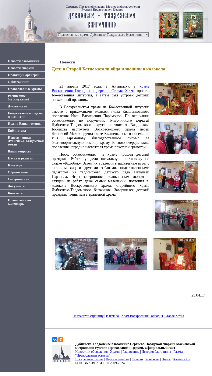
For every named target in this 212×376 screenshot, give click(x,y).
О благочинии (18, 82)
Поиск (166, 359)
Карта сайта (181, 359)
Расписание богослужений (18, 97)
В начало (112, 316)
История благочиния (156, 351)
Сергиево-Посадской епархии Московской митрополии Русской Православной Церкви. (103, 8)
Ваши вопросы (19, 151)
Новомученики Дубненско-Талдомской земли (26, 141)
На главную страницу (88, 316)
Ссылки (137, 359)
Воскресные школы (89, 359)
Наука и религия (20, 158)
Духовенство (17, 106)
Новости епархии (21, 68)
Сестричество (18, 179)
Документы (16, 186)
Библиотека (17, 130)
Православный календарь (19, 201)
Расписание (131, 351)
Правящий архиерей (23, 75)
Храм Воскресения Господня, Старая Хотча (152, 316)
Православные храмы (25, 89)
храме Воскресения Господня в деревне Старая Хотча (100, 88)
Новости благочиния (23, 61)
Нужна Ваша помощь (24, 123)
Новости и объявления (91, 351)
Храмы (115, 351)
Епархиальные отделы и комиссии (25, 114)
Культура (15, 165)
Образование (18, 172)
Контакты (16, 193)
